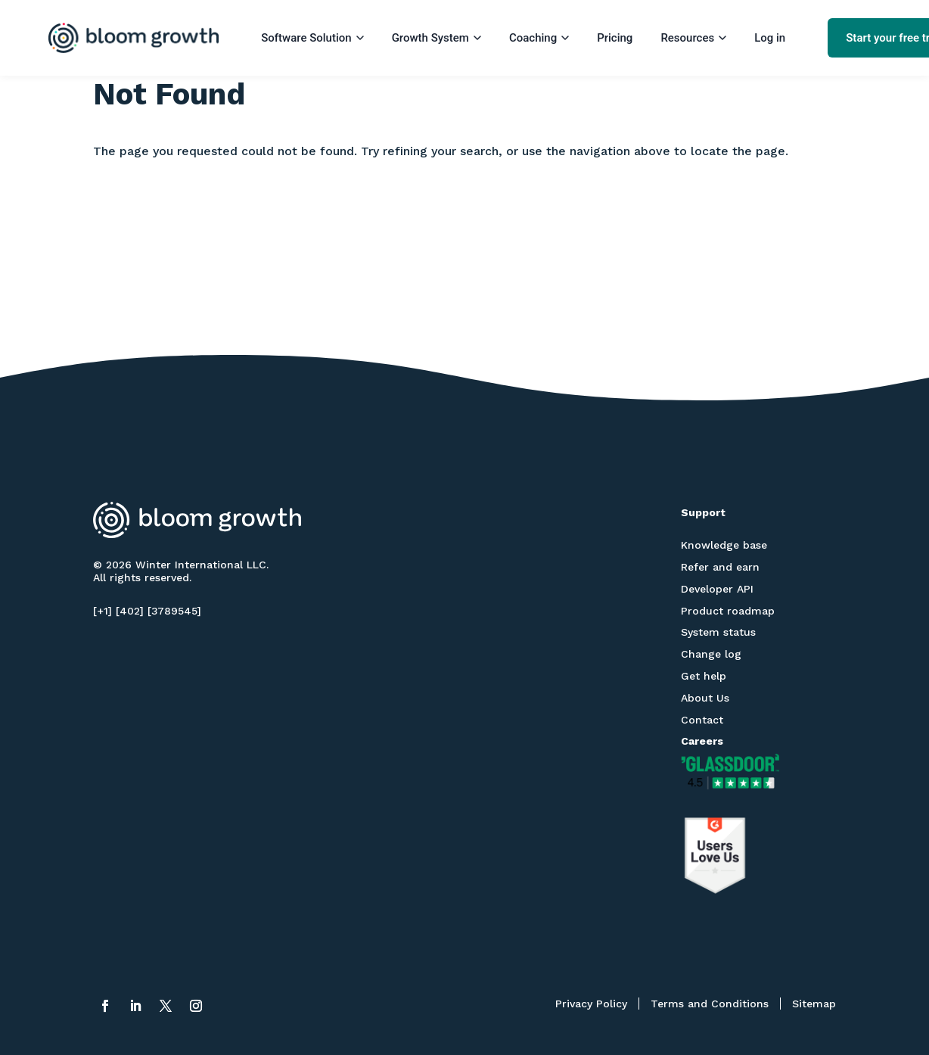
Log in (769, 38)
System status (718, 632)
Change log (711, 654)
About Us (705, 698)
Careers (702, 741)
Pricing (614, 38)
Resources (693, 38)
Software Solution (312, 38)
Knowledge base (724, 545)
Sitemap (814, 1003)
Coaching (539, 38)
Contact (702, 720)
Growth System (436, 38)
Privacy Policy (591, 1003)
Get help (703, 676)
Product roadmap (728, 611)
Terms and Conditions (710, 1003)
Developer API (717, 589)
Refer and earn (720, 567)
